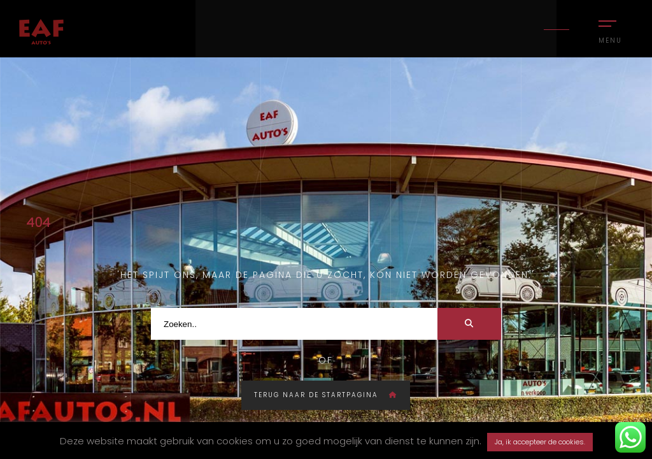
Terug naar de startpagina (325, 395)
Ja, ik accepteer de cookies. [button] (540, 442)
